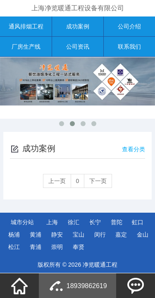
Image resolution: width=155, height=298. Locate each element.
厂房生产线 (26, 46)
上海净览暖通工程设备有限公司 (77, 8)
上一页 (57, 181)
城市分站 (22, 222)
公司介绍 (129, 26)
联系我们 (129, 46)
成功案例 (77, 26)
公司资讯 (77, 46)
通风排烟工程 (26, 26)
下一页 (98, 181)
